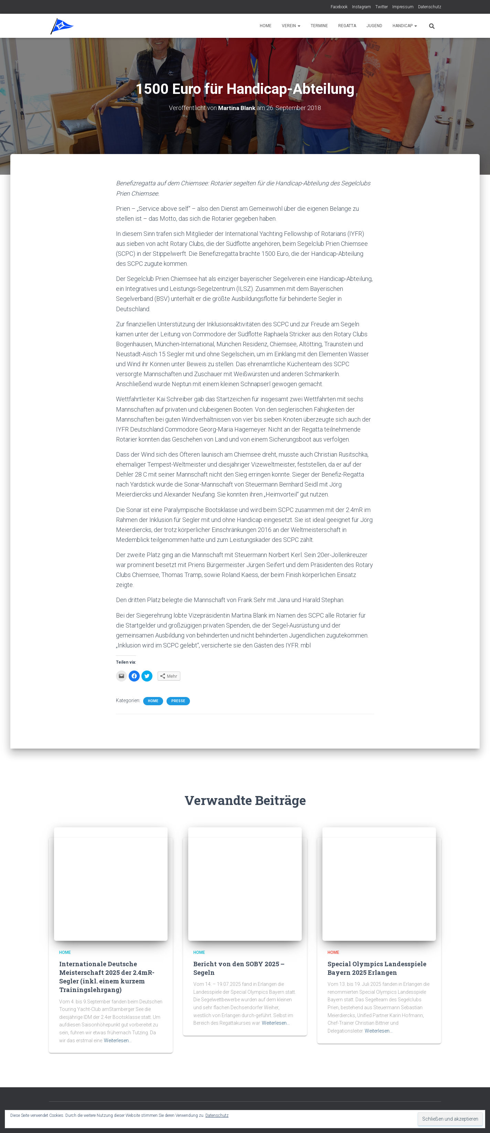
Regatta (347, 25)
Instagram (361, 6)
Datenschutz (429, 6)
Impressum (403, 6)
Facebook (339, 6)
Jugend (374, 25)
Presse (178, 701)
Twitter (381, 6)
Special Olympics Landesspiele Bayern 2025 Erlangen (377, 968)
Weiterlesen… (118, 1040)
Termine (319, 25)
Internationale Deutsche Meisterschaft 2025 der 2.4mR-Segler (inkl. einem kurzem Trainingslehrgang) (107, 977)
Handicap (405, 25)
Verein (291, 25)
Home (265, 25)
